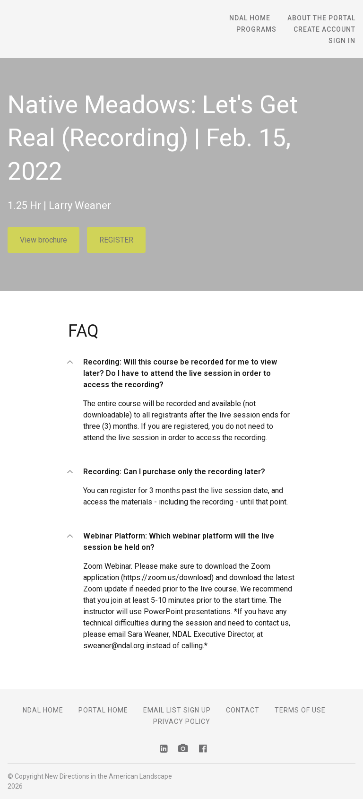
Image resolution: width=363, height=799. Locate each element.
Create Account (324, 29)
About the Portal (321, 18)
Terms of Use (300, 710)
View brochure (43, 239)
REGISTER (116, 239)
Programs (256, 29)
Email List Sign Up (177, 710)
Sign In (341, 40)
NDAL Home (249, 18)
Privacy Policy (181, 721)
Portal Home (103, 710)
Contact (242, 710)
